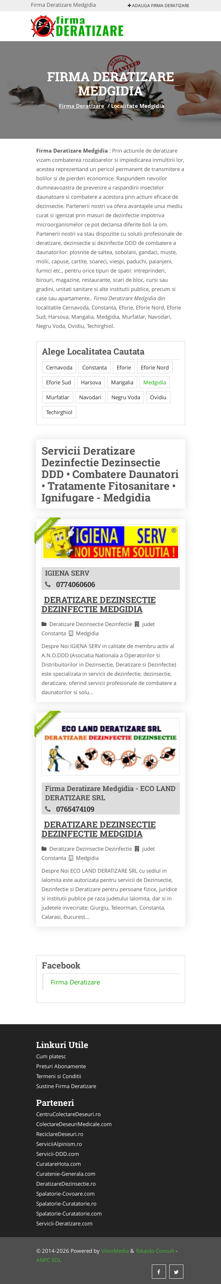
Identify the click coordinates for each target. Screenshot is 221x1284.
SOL (56, 1259)
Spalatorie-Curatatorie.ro (66, 1203)
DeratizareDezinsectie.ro (66, 1183)
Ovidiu (158, 397)
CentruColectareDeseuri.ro (68, 1114)
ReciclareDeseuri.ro (59, 1134)
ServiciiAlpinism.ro (59, 1144)
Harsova (91, 382)
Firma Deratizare (81, 105)
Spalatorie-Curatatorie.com (69, 1213)
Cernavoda (59, 367)
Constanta (94, 367)
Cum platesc (51, 1056)
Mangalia (122, 382)
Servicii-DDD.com (57, 1154)
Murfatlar (57, 397)
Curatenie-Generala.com (65, 1173)
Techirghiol (59, 412)
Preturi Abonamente (61, 1066)
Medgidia (154, 382)
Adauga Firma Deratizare (158, 5)
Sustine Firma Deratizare (66, 1086)
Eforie (124, 367)
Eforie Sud (58, 382)
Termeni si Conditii (58, 1076)
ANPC (43, 1259)
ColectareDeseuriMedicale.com (74, 1124)
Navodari (90, 397)
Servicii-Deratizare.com (64, 1223)
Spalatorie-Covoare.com (65, 1193)
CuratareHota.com (58, 1163)
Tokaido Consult (155, 1250)
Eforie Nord (155, 367)
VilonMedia (115, 1250)
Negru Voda (125, 397)
